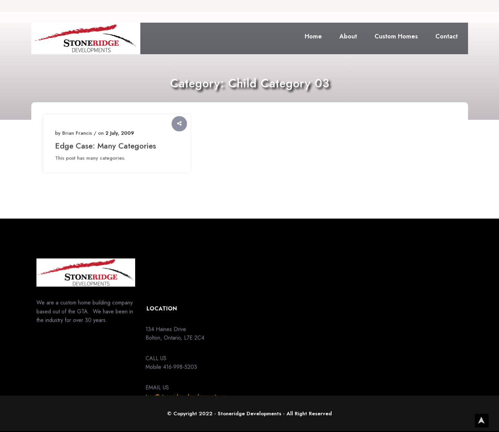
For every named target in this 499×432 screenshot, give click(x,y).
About (348, 36)
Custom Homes (396, 36)
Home (313, 36)
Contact (446, 36)
